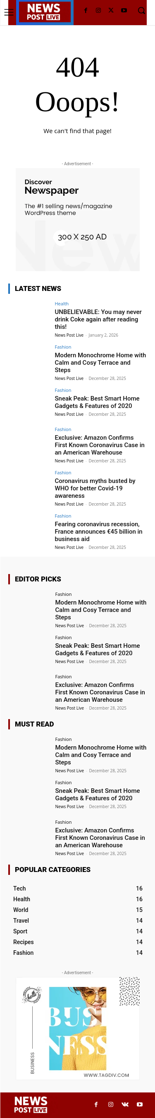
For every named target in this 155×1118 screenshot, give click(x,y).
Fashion (63, 347)
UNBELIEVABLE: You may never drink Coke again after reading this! (98, 319)
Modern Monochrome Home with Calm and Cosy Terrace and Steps (100, 363)
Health (62, 303)
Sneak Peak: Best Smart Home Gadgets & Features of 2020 (97, 402)
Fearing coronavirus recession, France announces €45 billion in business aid (99, 531)
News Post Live (69, 335)
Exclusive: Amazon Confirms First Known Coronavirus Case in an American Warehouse (100, 445)
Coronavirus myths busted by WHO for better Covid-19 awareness (95, 488)
